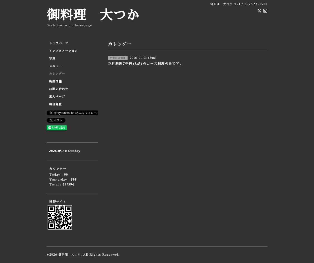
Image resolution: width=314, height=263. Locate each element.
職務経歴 (55, 104)
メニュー (55, 66)
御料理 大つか (93, 15)
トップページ (58, 43)
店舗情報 (55, 81)
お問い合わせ (58, 89)
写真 (52, 58)
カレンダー (57, 73)
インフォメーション (63, 50)
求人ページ (57, 96)
